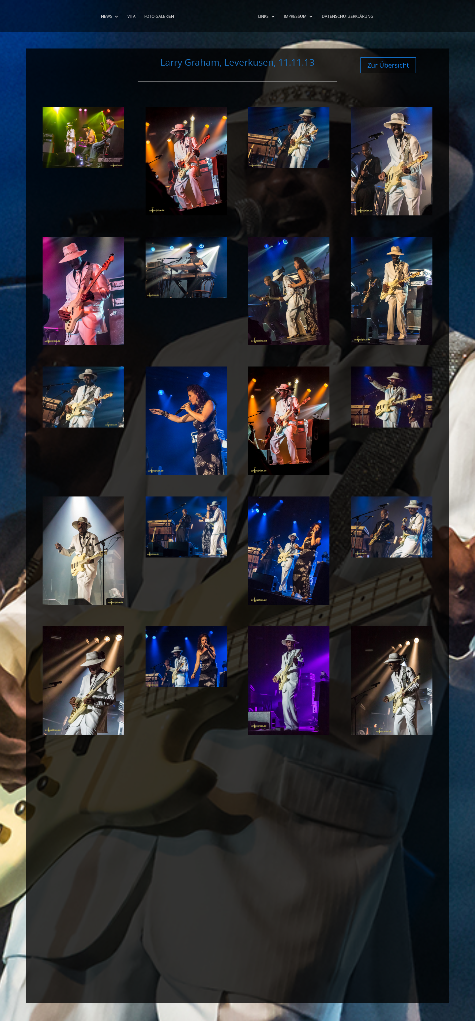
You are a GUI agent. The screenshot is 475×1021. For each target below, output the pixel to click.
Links (265, 16)
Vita (129, 16)
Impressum (297, 16)
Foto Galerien (157, 16)
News (104, 16)
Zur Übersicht (388, 65)
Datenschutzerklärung (349, 16)
